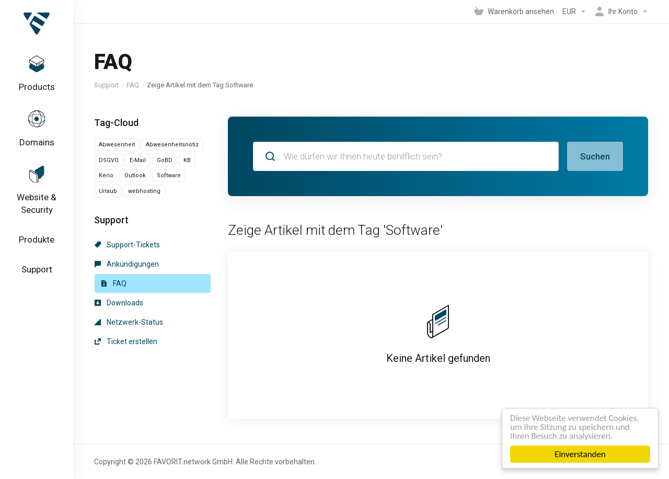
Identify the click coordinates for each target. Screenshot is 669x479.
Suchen (595, 156)
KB (187, 160)
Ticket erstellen (126, 341)
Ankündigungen (127, 264)
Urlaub (108, 191)
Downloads (119, 303)
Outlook (135, 175)
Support (106, 85)
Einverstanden (580, 454)
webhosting (144, 191)
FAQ (132, 85)
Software (169, 175)
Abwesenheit (117, 144)
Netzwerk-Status (129, 322)
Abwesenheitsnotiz (172, 144)
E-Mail (138, 160)
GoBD (164, 160)
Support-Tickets (127, 245)
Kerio (106, 175)
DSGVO (109, 160)
